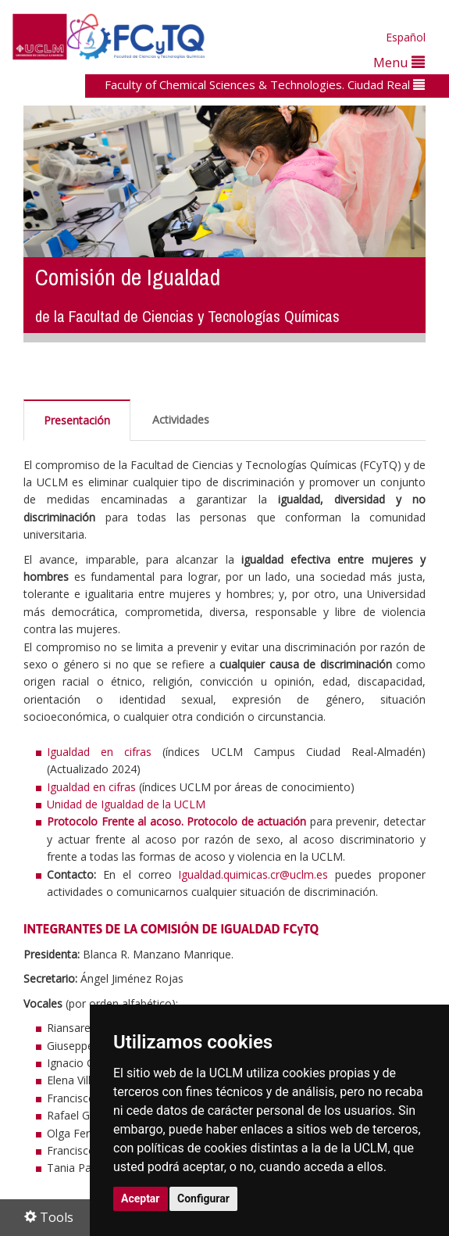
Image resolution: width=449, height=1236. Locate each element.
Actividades (180, 419)
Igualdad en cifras (99, 751)
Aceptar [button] (140, 1198)
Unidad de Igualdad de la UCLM (126, 804)
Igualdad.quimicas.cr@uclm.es (253, 874)
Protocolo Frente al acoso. (115, 821)
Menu (399, 62)
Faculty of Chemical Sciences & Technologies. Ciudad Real (265, 84)
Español (406, 37)
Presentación (77, 420)
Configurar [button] (203, 1198)
